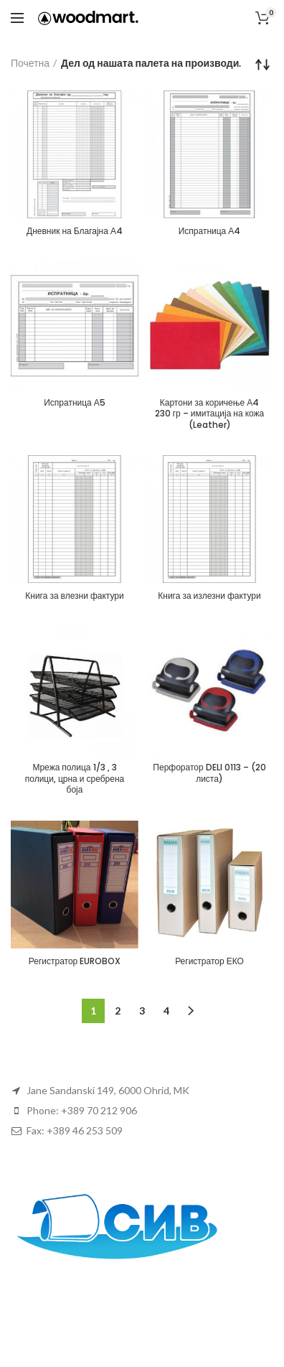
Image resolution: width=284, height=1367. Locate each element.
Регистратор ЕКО (209, 961)
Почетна (30, 63)
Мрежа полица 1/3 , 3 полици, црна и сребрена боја (74, 779)
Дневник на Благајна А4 (75, 231)
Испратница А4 (210, 231)
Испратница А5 (74, 403)
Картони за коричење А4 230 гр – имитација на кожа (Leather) (210, 414)
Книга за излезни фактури (209, 596)
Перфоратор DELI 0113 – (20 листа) (209, 773)
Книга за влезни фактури (74, 596)
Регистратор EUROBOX (75, 961)
